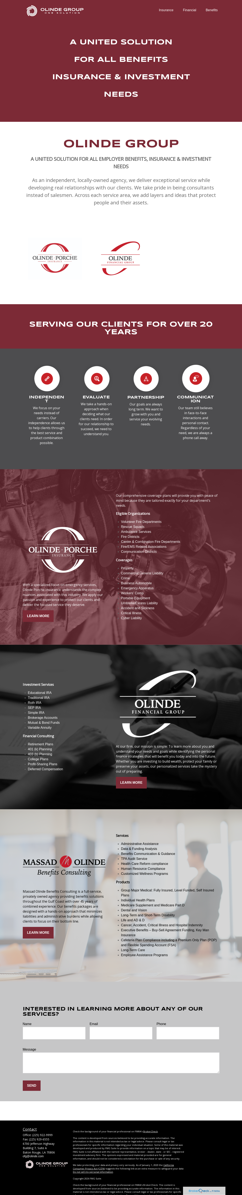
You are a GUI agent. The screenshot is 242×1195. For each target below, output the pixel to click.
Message (29, 1049)
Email (94, 1024)
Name (27, 1024)
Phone (161, 1024)
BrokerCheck (150, 1131)
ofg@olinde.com (33, 1156)
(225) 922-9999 (42, 1135)
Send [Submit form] (31, 1085)
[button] (166, 10)
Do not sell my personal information (93, 1171)
